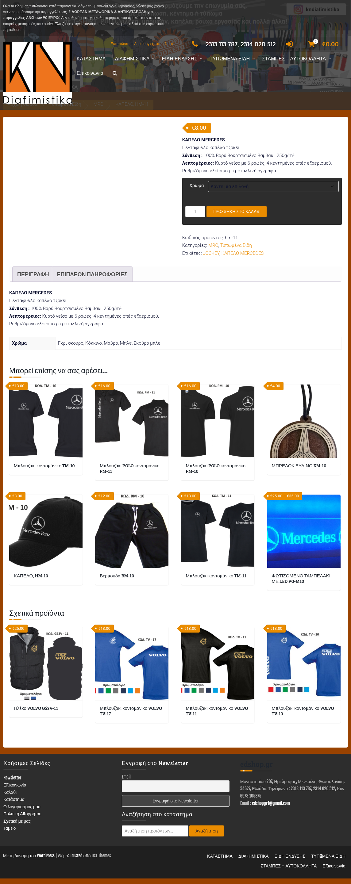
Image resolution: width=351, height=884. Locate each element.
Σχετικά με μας (17, 826)
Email (126, 782)
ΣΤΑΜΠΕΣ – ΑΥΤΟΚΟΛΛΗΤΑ (294, 58)
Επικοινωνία (90, 73)
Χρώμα (196, 185)
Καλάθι (10, 798)
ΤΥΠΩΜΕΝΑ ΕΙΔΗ (230, 58)
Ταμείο (9, 833)
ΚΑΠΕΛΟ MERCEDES (242, 253)
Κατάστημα (14, 805)
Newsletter (12, 783)
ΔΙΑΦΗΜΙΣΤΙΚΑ (132, 58)
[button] (115, 73)
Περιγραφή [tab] (33, 279)
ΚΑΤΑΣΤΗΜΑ (91, 58)
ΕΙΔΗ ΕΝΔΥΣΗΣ (179, 58)
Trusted (76, 861)
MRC (213, 245)
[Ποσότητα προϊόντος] (195, 211)
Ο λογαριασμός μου (21, 812)
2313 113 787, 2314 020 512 (232, 44)
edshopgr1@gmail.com (271, 808)
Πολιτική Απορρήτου (22, 819)
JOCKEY (211, 253)
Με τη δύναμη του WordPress (29, 861)
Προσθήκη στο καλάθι (237, 211)
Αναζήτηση (206, 836)
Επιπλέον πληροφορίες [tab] (92, 279)
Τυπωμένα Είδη (236, 245)
